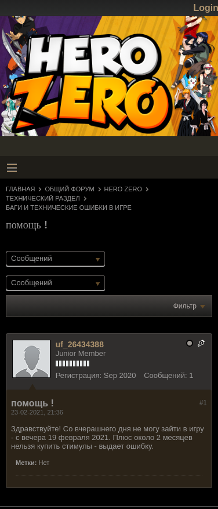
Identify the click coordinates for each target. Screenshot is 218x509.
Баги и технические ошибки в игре (69, 207)
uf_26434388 (80, 344)
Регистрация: (79, 375)
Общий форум (69, 189)
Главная (20, 189)
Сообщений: (165, 375)
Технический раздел (43, 198)
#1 (203, 403)
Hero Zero (123, 189)
